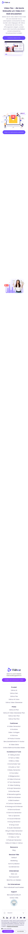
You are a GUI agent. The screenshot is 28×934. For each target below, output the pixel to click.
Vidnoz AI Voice (14, 699)
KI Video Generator (14, 726)
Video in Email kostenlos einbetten (14, 132)
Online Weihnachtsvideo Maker (14, 748)
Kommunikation (14, 864)
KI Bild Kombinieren (14, 797)
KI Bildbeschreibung (14, 834)
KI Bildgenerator (14, 776)
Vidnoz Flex (14, 696)
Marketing (14, 861)
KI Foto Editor (14, 773)
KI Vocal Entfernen (14, 819)
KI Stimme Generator (14, 813)
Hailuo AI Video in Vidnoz (14, 843)
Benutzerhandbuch (14, 895)
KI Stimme (14, 735)
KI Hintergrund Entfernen (14, 807)
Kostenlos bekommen (14, 38)
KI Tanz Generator (14, 782)
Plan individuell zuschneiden (14, 887)
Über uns (14, 874)
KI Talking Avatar (14, 755)
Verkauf (14, 858)
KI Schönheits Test (14, 764)
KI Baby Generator (14, 770)
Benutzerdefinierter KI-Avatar (14, 742)
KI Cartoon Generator (13, 804)
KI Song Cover (14, 825)
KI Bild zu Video (14, 761)
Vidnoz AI (14, 690)
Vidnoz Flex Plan (14, 719)
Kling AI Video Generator (14, 831)
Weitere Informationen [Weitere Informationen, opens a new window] (12, 926)
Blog (14, 850)
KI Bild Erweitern (14, 800)
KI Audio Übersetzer (14, 828)
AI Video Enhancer (14, 779)
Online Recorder (14, 791)
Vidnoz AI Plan (14, 710)
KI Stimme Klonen (14, 810)
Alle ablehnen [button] (20, 931)
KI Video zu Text (14, 837)
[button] (14, 928)
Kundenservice (14, 867)
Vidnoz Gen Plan (14, 716)
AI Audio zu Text (14, 767)
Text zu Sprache (14, 816)
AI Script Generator (14, 788)
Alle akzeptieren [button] (8, 931)
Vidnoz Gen (14, 693)
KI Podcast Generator (14, 840)
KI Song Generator (14, 822)
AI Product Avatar (14, 739)
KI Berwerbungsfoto (14, 794)
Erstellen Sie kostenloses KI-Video (14, 680)
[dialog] (14, 926)
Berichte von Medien (14, 880)
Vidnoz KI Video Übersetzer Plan (14, 713)
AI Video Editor (14, 745)
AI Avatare (14, 729)
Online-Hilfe (14, 898)
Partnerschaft (14, 877)
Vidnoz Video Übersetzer (14, 702)
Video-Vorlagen (14, 732)
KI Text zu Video (14, 758)
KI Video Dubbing (14, 785)
